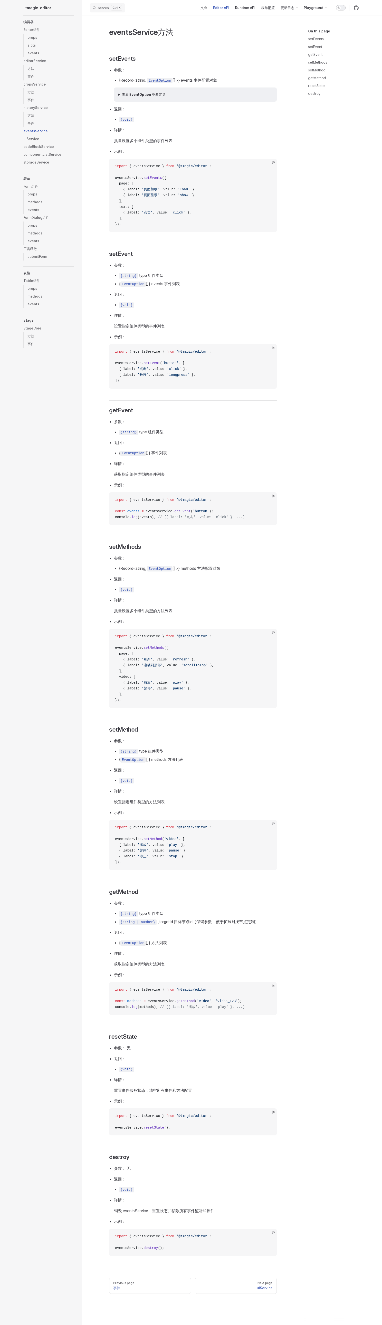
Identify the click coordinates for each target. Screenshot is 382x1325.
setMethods (317, 62)
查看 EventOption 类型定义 (143, 94)
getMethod (317, 78)
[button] (48, 22)
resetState (316, 86)
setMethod (316, 70)
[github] (356, 7)
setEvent (315, 47)
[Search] (107, 7)
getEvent (315, 54)
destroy (314, 93)
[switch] (341, 7)
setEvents (316, 39)
